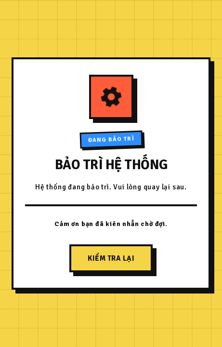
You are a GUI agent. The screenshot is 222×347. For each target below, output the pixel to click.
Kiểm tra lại (111, 258)
